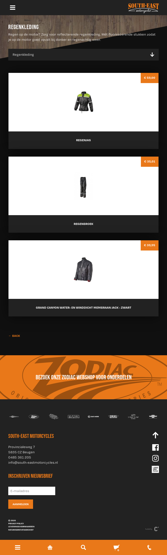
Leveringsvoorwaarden (21, 526)
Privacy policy (16, 523)
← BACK (14, 335)
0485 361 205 (19, 457)
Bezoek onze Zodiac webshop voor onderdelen (84, 377)
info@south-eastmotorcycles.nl (33, 462)
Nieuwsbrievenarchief (20, 529)
